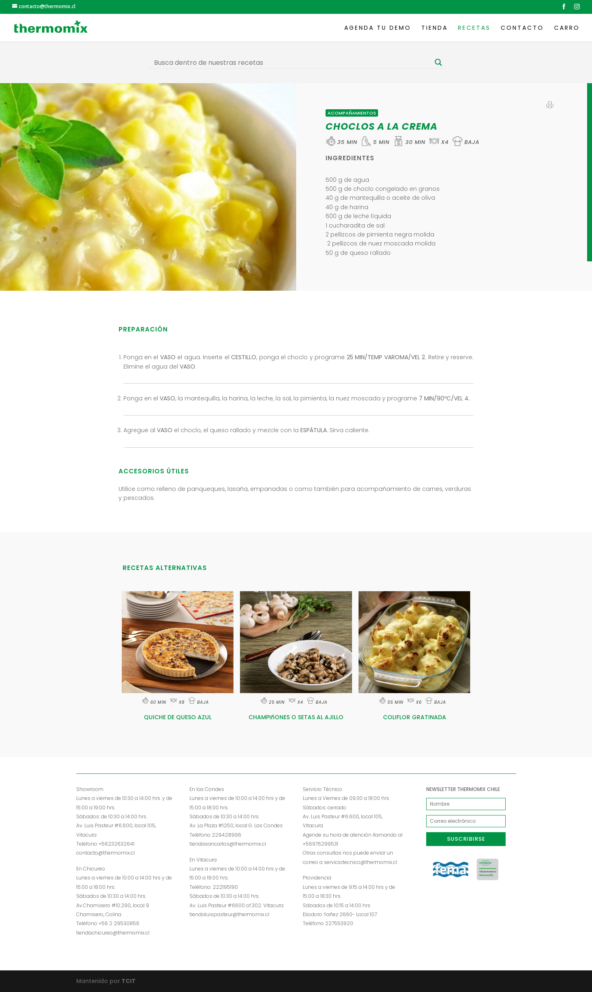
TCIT (128, 981)
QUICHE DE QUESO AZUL (177, 717)
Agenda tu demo (377, 28)
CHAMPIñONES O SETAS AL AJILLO (296, 717)
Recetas (474, 28)
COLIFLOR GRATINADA (414, 717)
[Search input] (292, 62)
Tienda (434, 28)
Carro (567, 28)
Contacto (522, 28)
